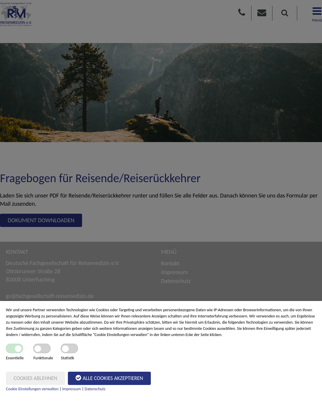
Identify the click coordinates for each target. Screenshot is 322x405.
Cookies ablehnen (35, 378)
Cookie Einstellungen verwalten (32, 388)
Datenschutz (95, 388)
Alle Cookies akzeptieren (109, 377)
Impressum (71, 388)
